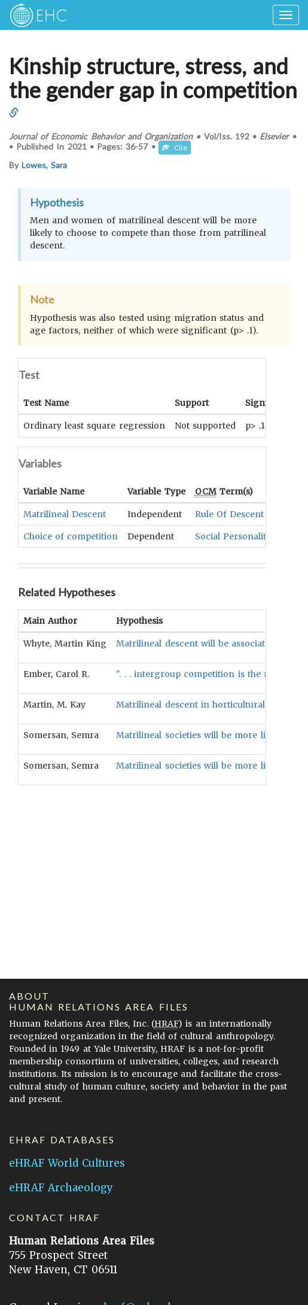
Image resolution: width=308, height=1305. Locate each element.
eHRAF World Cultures (67, 1163)
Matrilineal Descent (64, 513)
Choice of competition (70, 535)
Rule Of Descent (229, 513)
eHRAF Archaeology (61, 1187)
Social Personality (232, 535)
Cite (174, 147)
